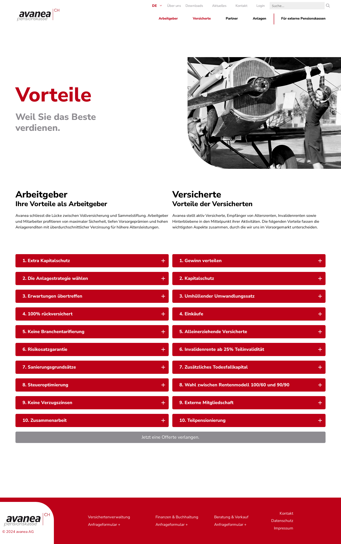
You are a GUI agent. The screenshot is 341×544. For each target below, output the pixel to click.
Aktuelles (219, 5)
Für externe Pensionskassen (303, 18)
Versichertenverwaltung (109, 517)
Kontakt (241, 5)
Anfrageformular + (104, 524)
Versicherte (202, 18)
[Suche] (328, 6)
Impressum (283, 528)
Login (260, 5)
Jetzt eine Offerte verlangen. (170, 437)
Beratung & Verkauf (231, 517)
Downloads (194, 5)
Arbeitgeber (168, 18)
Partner (232, 18)
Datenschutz (282, 520)
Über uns (174, 5)
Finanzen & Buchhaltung (176, 517)
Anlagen (259, 18)
